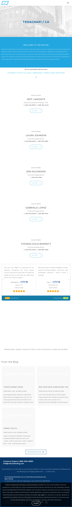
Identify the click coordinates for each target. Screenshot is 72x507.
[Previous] (3, 280)
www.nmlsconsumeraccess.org (36, 477)
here (44, 471)
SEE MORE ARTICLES (36, 452)
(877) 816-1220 (46, 481)
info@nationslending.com (13, 464)
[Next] (69, 280)
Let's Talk (36, 110)
